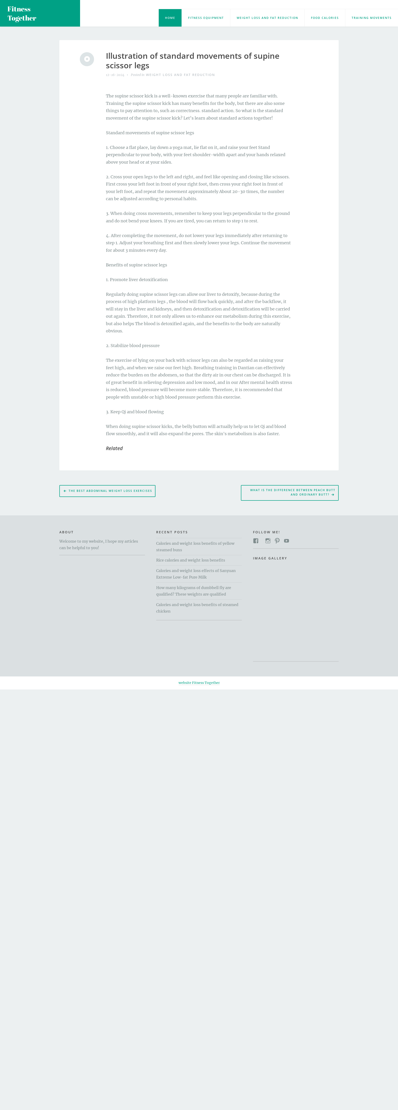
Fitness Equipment (206, 18)
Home (170, 18)
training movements (372, 18)
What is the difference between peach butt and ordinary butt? (292, 492)
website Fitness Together (199, 683)
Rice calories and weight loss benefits (190, 560)
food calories (325, 18)
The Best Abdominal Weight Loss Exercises (110, 491)
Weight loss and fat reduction (267, 18)
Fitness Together (21, 13)
